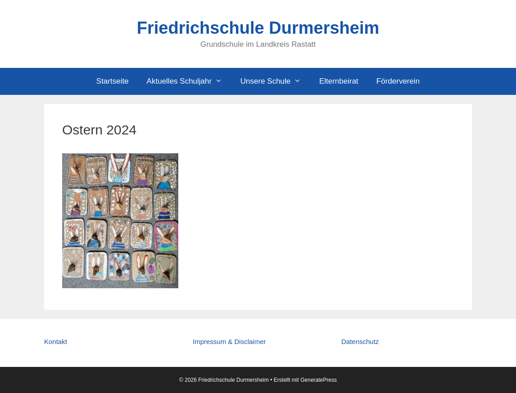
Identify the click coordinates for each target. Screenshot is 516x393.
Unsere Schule (275, 81)
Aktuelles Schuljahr (189, 81)
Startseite (112, 81)
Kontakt (55, 341)
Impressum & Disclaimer (229, 341)
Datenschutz (360, 341)
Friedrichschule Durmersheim (258, 27)
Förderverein (398, 81)
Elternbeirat (338, 81)
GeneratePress (318, 380)
